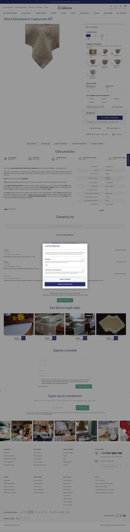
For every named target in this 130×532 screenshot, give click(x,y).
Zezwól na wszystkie (65, 284)
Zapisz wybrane (65, 279)
